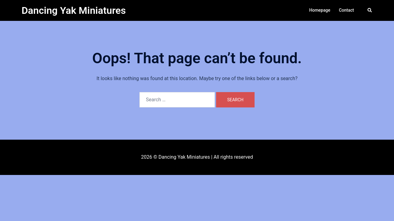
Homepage (319, 10)
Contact (346, 10)
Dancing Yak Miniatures (74, 10)
